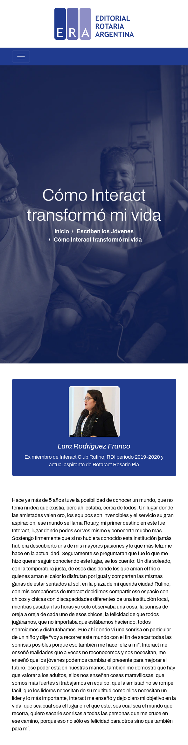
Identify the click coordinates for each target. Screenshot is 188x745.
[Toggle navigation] (21, 56)
